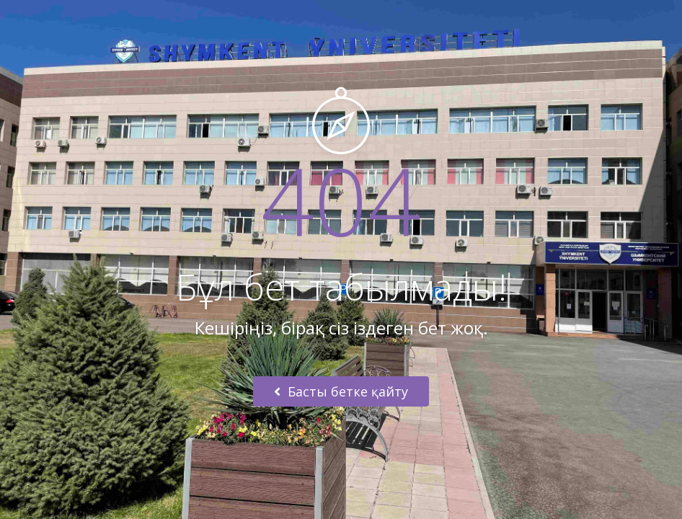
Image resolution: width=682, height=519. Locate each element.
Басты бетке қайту (341, 391)
